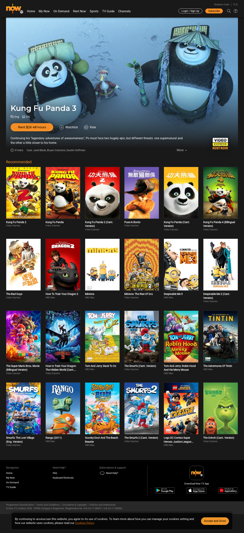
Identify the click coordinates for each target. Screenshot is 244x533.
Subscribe (214, 10)
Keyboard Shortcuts (63, 477)
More (180, 150)
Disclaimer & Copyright (75, 504)
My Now (44, 11)
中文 (235, 4)
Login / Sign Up (190, 10)
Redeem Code (221, 4)
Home (31, 11)
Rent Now (79, 11)
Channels (124, 11)
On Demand (61, 11)
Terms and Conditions (48, 504)
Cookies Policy (84, 523)
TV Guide (108, 11)
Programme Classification (20, 504)
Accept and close (215, 521)
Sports (94, 11)
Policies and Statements (103, 504)
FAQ (55, 473)
